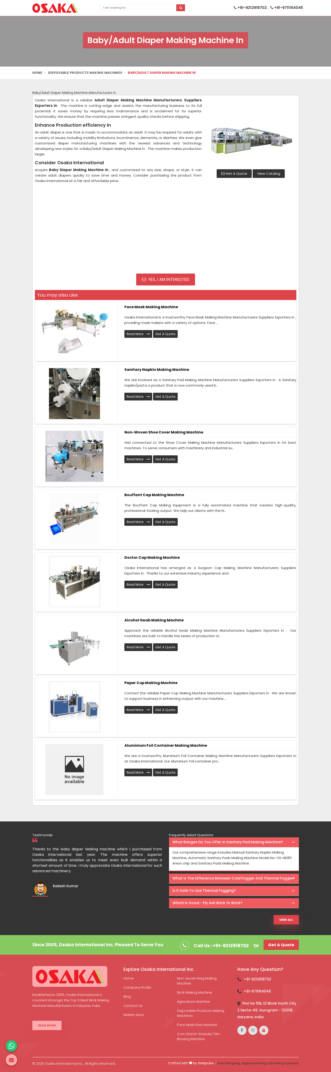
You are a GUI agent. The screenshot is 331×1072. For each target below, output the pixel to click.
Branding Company (284, 1063)
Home (37, 72)
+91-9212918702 (251, 7)
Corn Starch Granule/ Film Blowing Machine (198, 1036)
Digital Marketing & (255, 1063)
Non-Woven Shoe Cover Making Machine (163, 432)
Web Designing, (229, 1063)
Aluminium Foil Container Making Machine (165, 745)
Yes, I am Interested (165, 279)
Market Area (133, 1014)
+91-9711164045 (286, 7)
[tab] (234, 842)
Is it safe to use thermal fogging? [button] (204, 890)
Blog (127, 996)
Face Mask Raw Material (197, 1024)
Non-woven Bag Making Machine (197, 981)
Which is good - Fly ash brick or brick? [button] (207, 902)
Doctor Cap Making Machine (152, 557)
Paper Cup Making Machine (150, 682)
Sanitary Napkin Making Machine (156, 369)
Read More (138, 334)
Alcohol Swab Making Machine (154, 620)
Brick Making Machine (194, 992)
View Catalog (268, 173)
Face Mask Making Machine (151, 307)
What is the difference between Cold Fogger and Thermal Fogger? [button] (233, 878)
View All (286, 920)
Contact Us (133, 1005)
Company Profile (137, 987)
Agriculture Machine (193, 1001)
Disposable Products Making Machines (85, 72)
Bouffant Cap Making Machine (154, 495)
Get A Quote (234, 173)
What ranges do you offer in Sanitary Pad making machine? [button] (227, 842)
